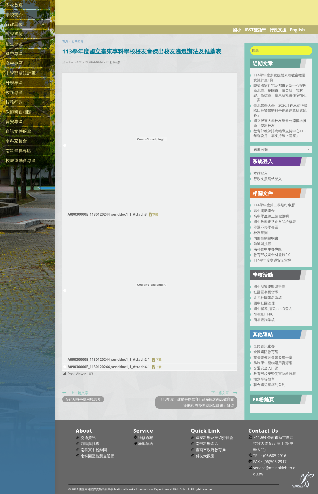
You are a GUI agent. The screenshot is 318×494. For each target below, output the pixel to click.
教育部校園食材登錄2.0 (272, 254)
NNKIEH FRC (263, 314)
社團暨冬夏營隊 (266, 292)
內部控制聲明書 (266, 238)
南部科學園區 (207, 443)
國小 (237, 30)
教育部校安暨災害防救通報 (275, 373)
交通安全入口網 (266, 368)
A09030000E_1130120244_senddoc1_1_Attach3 (107, 214)
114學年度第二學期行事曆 (274, 205)
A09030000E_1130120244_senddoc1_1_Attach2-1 (109, 359)
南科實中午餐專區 (268, 249)
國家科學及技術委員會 (214, 437)
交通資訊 (88, 437)
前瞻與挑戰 (262, 243)
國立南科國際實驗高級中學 (80, 2)
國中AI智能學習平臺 (269, 286)
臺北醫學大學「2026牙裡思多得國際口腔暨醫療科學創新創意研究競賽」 (280, 110)
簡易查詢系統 (264, 319)
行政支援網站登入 (268, 178)
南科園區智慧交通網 (97, 455)
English (297, 30)
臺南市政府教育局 (211, 449)
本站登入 (261, 173)
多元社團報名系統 (268, 297)
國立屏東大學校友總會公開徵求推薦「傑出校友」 (280, 123)
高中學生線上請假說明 (271, 216)
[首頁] (65, 41)
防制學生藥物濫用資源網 (273, 362)
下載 (155, 215)
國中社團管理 (264, 303)
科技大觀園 (205, 455)
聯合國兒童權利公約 (269, 384)
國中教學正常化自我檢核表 (275, 221)
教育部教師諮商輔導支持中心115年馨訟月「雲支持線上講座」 (279, 133)
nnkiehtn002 (73, 62)
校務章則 (261, 232)
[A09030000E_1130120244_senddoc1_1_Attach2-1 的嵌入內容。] (152, 284)
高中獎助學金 (264, 210)
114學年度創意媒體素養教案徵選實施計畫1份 (279, 77)
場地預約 (145, 443)
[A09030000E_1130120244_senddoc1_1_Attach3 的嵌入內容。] (152, 139)
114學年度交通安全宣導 (272, 260)
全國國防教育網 (266, 351)
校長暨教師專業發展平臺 (273, 357)
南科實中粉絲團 (94, 449)
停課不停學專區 (266, 227)
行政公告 (115, 62)
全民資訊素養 (264, 346)
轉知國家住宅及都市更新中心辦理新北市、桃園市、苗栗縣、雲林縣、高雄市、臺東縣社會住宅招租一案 (280, 92)
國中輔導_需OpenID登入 (273, 308)
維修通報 (145, 437)
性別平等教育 (264, 379)
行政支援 (278, 30)
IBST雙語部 (255, 30)
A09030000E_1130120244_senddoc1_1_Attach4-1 (109, 366)
